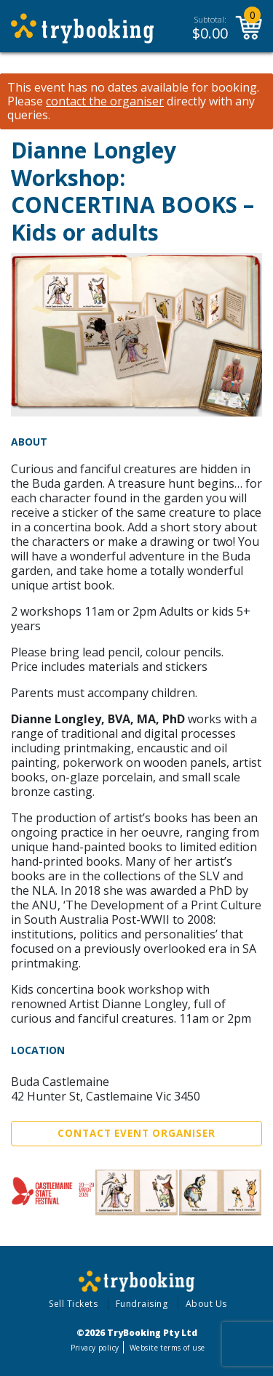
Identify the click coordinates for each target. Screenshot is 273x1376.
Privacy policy (95, 1348)
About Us (206, 1303)
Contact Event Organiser (136, 1133)
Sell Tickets (73, 1303)
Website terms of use (167, 1348)
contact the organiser (105, 101)
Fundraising (142, 1303)
